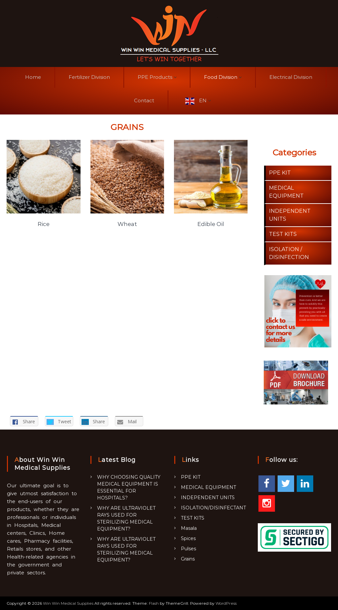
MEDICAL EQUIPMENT (208, 487)
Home (33, 77)
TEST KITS (283, 234)
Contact (144, 100)
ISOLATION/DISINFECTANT (213, 508)
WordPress (226, 603)
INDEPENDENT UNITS (208, 497)
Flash (154, 603)
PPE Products (155, 77)
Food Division (220, 77)
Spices (188, 538)
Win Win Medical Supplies (68, 603)
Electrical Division (290, 77)
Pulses (188, 549)
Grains (188, 559)
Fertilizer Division (89, 77)
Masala (189, 528)
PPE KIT (280, 173)
